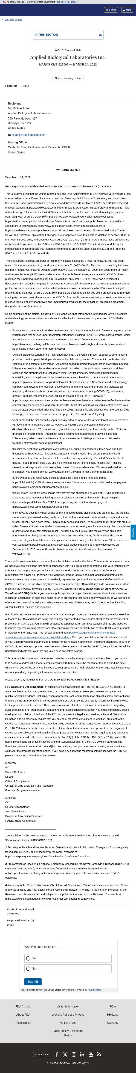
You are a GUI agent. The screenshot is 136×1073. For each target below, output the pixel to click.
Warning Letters (13, 19)
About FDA (23, 1014)
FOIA (112, 1006)
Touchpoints (93, 990)
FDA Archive (23, 1006)
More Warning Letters (68, 78)
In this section (46, 34)
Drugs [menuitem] (10, 924)
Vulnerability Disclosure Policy (68, 1033)
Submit (33, 981)
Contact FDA (42, 1054)
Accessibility (23, 1022)
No (34, 968)
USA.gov (112, 1022)
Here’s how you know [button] (67, 2)
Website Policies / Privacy (68, 1014)
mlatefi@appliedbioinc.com (28, 134)
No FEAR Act (68, 1022)
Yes (34, 958)
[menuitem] (68, 912)
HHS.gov (112, 1014)
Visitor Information (68, 1006)
